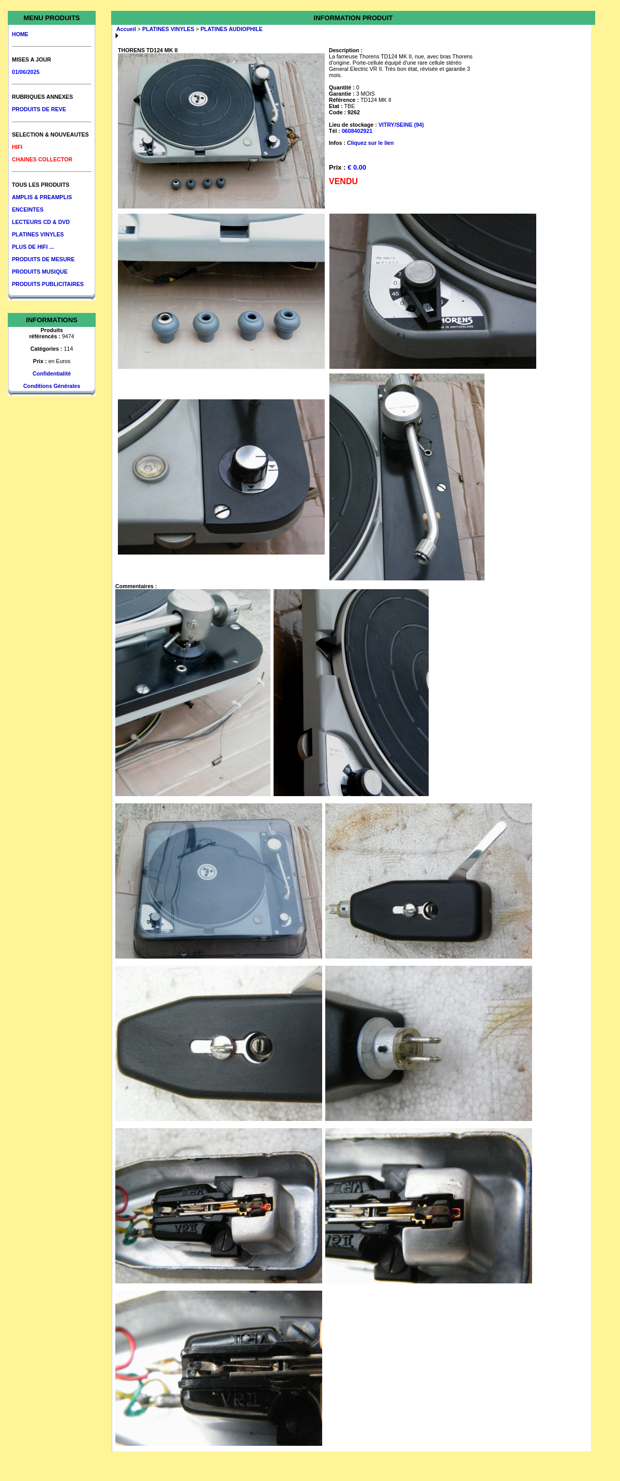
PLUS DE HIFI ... (33, 247)
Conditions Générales (51, 386)
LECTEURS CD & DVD (41, 222)
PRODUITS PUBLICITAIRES (48, 284)
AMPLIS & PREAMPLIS (42, 197)
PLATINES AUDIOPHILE (232, 29)
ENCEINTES (27, 209)
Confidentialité (52, 373)
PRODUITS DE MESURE (43, 259)
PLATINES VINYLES (38, 234)
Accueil (126, 29)
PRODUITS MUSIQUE (40, 271)
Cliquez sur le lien (370, 143)
